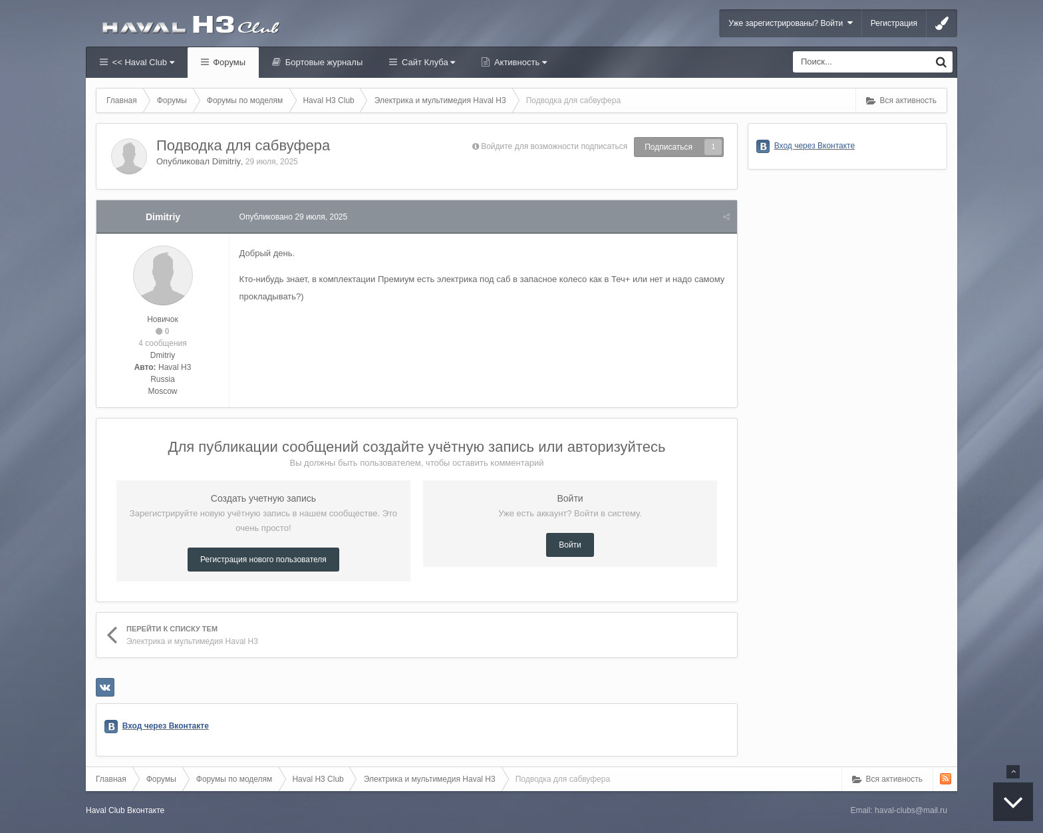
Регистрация (894, 23)
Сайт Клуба (427, 62)
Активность (519, 62)
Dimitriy (226, 161)
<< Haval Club (142, 62)
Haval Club (105, 810)
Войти (570, 545)
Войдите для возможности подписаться (554, 146)
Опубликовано (293, 217)
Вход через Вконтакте (165, 726)
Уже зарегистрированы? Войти (790, 23)
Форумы (228, 62)
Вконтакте (145, 810)
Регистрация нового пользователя (263, 559)
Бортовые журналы (323, 62)
